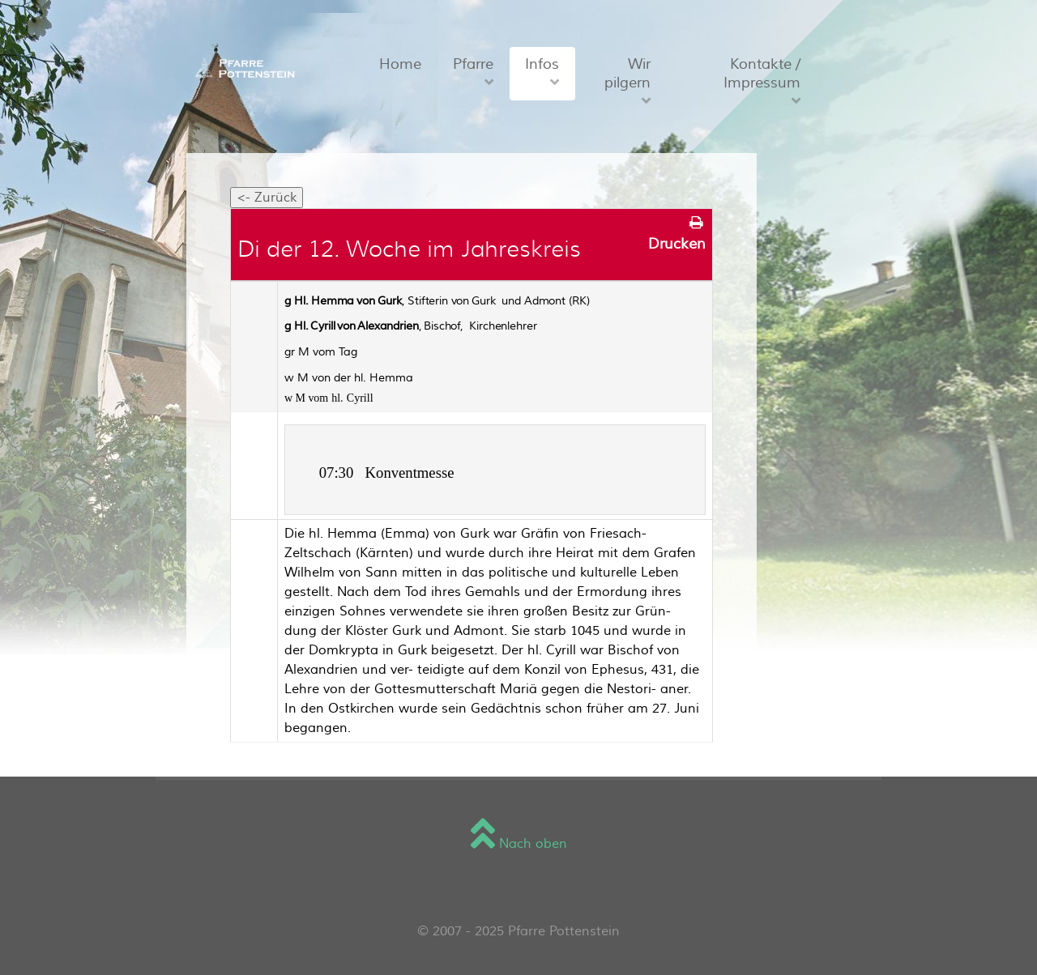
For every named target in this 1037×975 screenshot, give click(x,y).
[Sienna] (242, 67)
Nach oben (519, 844)
